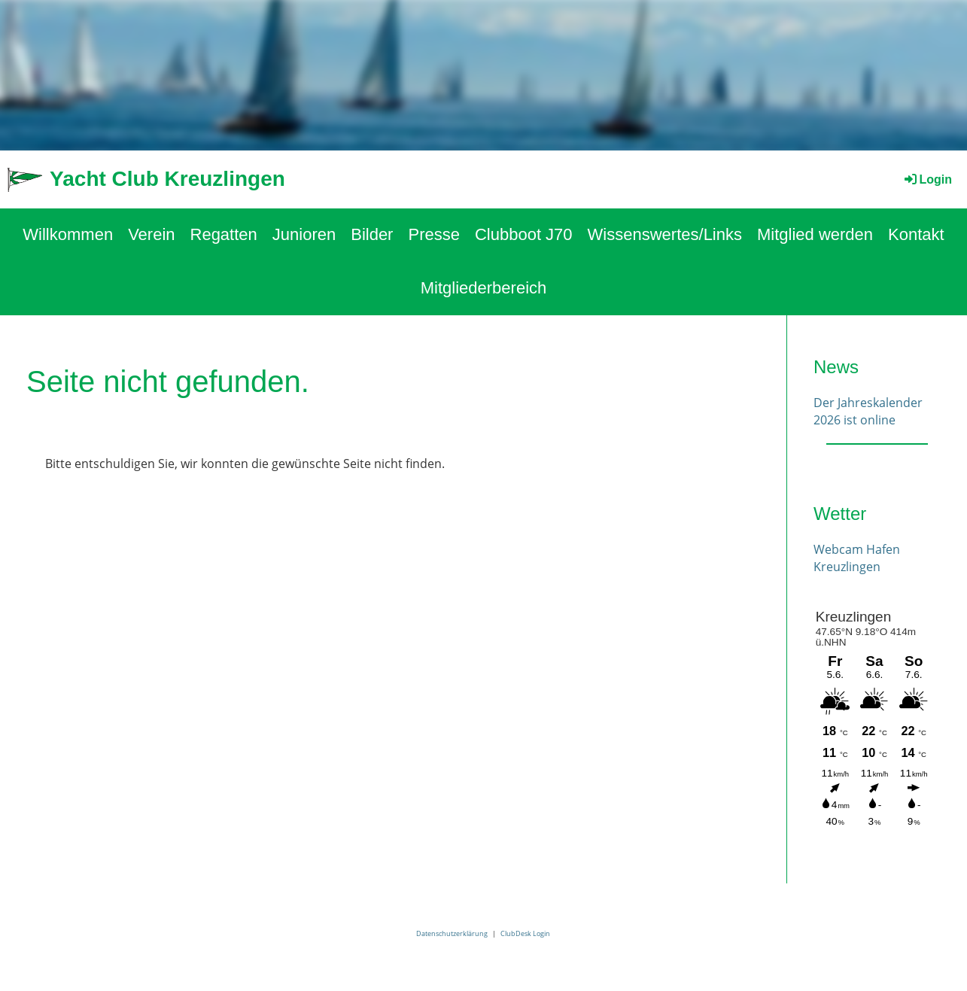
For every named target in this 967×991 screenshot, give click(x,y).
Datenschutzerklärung (452, 933)
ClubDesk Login (525, 933)
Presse (433, 234)
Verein (151, 234)
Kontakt (916, 234)
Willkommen (68, 234)
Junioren (304, 234)
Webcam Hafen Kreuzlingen (856, 557)
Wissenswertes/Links (665, 234)
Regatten (223, 234)
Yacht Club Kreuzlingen (167, 178)
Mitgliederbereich (484, 287)
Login (927, 179)
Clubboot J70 (524, 234)
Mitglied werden (815, 234)
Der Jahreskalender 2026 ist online (868, 410)
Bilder (372, 234)
